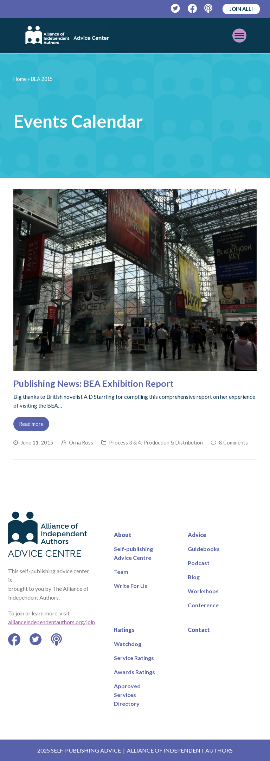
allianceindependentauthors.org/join (51, 622)
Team (121, 571)
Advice (197, 534)
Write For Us (130, 585)
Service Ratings (134, 657)
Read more (31, 424)
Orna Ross (81, 442)
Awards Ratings (134, 672)
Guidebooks (204, 548)
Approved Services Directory (127, 695)
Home (20, 79)
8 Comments (233, 442)
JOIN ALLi (241, 9)
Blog (194, 577)
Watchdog (127, 643)
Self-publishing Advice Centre (133, 553)
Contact (199, 629)
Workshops (203, 591)
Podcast (199, 562)
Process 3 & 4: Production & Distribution (156, 442)
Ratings (124, 629)
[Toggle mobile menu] (239, 35)
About (122, 534)
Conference (203, 605)
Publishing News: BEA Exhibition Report (93, 383)
